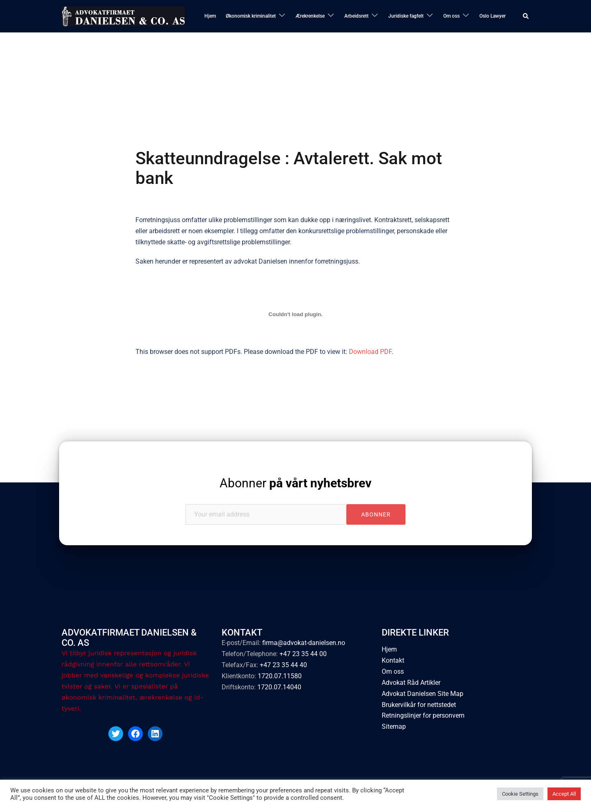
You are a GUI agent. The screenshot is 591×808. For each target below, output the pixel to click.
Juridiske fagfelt (406, 16)
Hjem (210, 16)
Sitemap (394, 726)
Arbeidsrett (356, 16)
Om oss (451, 16)
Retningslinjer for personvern (423, 715)
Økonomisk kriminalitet (251, 16)
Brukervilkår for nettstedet (419, 705)
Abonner (295, 483)
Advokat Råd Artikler (411, 682)
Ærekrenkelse (310, 16)
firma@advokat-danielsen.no (303, 643)
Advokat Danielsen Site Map (422, 694)
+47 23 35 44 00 (303, 654)
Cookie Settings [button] (520, 794)
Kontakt (393, 660)
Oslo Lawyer (492, 16)
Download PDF (370, 352)
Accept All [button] (564, 794)
